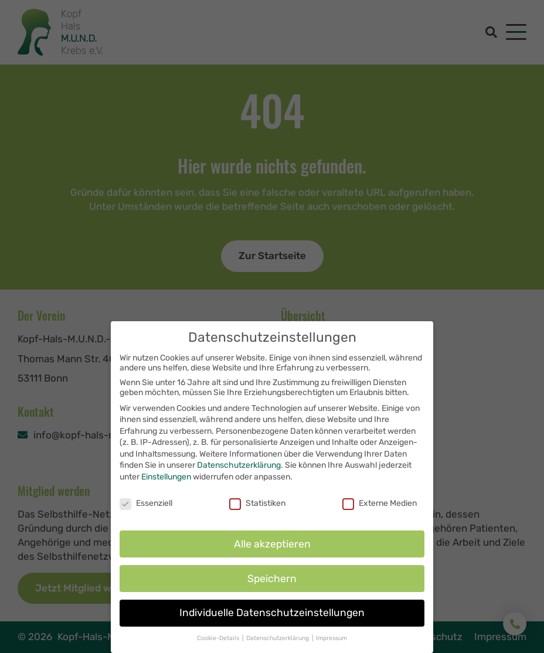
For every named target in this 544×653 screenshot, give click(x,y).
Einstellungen (166, 486)
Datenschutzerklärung (239, 475)
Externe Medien (379, 513)
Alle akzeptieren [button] (272, 553)
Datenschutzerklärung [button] (278, 648)
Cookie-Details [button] (219, 648)
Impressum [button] (331, 648)
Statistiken (257, 513)
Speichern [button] (272, 588)
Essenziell (146, 513)
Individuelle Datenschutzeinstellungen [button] (272, 622)
